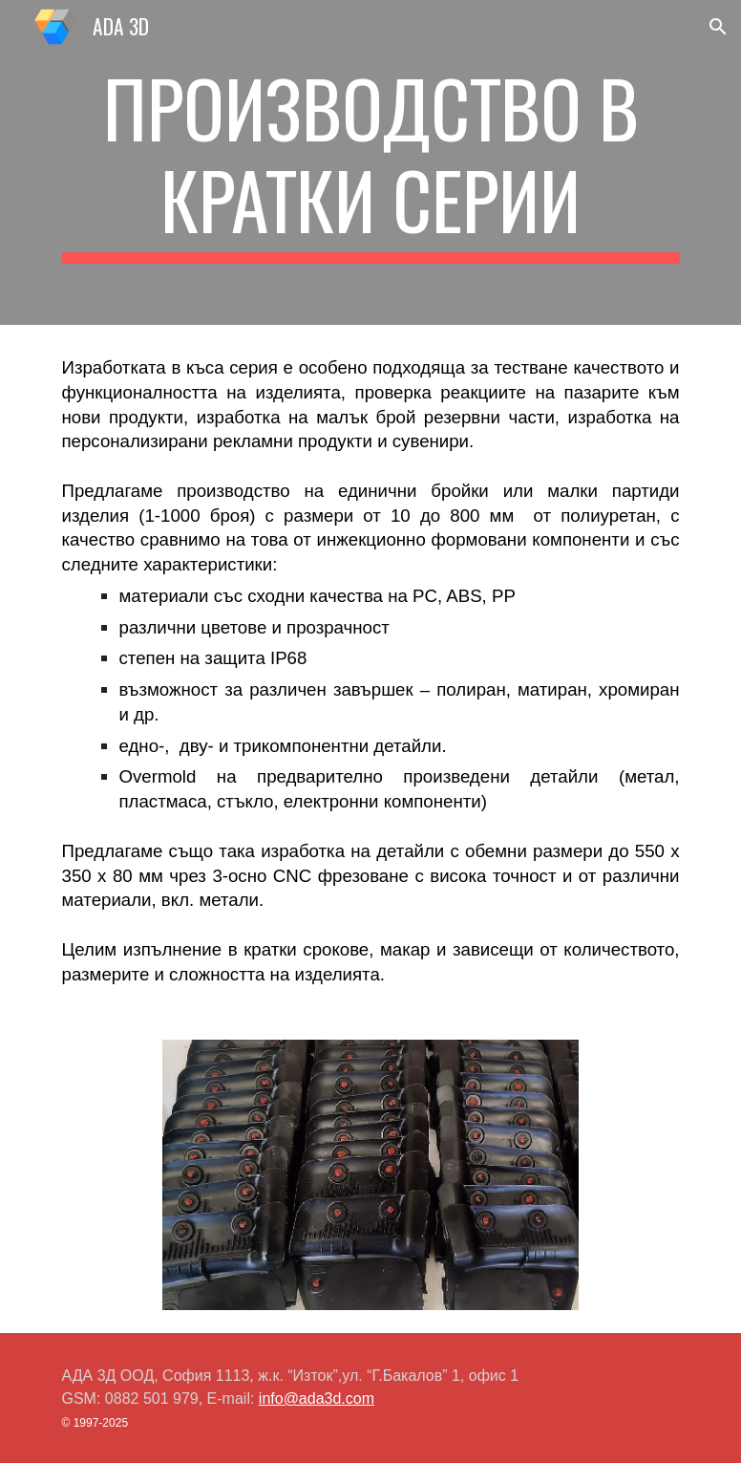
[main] (371, 162)
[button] (718, 27)
